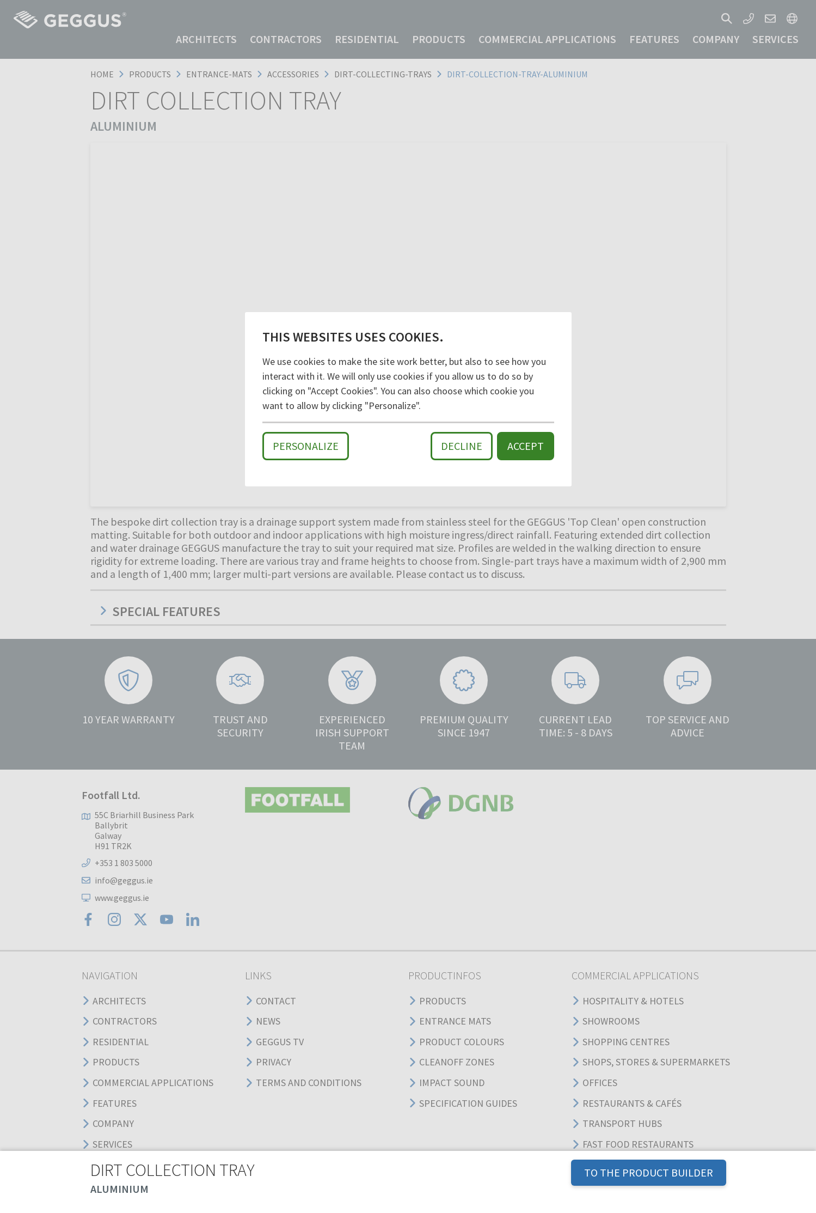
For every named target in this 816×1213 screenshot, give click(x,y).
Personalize (306, 446)
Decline (461, 446)
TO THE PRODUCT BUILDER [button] (648, 1172)
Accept (525, 446)
